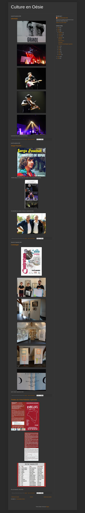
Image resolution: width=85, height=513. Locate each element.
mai (59, 49)
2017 (58, 56)
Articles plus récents (15, 496)
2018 (58, 31)
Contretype (15, 245)
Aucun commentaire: (31, 139)
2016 (58, 58)
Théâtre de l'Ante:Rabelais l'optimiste (24, 400)
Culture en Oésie (27, 7)
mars (59, 52)
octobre (60, 35)
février (59, 54)
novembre (60, 34)
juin (59, 47)
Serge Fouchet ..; (17, 146)
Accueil (31, 496)
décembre (60, 32)
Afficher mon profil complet (61, 22)
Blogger (47, 506)
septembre (60, 37)
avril (59, 51)
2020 (58, 27)
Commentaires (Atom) (20, 499)
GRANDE (14, 19)
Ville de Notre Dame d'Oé (63, 17)
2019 (58, 29)
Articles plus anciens (47, 496)
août (59, 46)
